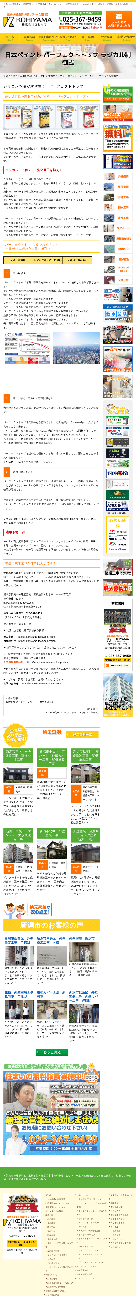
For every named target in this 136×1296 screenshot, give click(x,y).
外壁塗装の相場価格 (56, 1287)
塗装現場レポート (119, 1207)
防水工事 (51, 1227)
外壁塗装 (51, 1219)
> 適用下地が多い (77, 260)
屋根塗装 (51, 1223)
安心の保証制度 (52, 1295)
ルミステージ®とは (87, 1246)
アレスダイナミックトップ (90, 1254)
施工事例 (87, 38)
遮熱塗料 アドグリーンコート (92, 1199)
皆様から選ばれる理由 (55, 1291)
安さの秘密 (52, 1279)
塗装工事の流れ (48, 38)
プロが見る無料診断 (54, 1211)
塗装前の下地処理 (85, 1274)
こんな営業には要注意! (121, 1243)
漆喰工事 (51, 1231)
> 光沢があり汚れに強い (47, 260)
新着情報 (117, 1231)
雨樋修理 (51, 1235)
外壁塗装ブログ (118, 1223)
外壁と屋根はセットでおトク (60, 1283)
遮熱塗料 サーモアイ (88, 1235)
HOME (9, 38)
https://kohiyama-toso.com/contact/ (41, 683)
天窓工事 (51, 1259)
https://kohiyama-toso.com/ (18, 602)
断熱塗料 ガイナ (86, 1219)
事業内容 (29, 38)
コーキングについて (86, 1278)
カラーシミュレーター (87, 1266)
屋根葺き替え (53, 1239)
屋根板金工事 (53, 1251)
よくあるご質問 (118, 1219)
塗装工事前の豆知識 (120, 1215)
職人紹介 (117, 1235)
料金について (68, 38)
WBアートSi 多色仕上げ (89, 1231)
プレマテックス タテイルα (91, 1262)
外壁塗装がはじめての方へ (57, 1203)
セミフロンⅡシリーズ (88, 1250)
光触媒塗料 (84, 1227)
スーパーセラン (86, 1258)
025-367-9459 (34, 613)
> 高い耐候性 (18, 260)
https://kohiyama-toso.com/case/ (37, 636)
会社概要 (107, 38)
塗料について (83, 1195)
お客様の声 (116, 1211)
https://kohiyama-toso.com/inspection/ (47, 662)
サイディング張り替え (57, 1255)
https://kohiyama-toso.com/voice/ (37, 641)
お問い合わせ (117, 1239)
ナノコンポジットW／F (89, 1223)
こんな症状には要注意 (55, 1199)
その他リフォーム (55, 1263)
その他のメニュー (119, 1247)
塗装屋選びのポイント (55, 1207)
